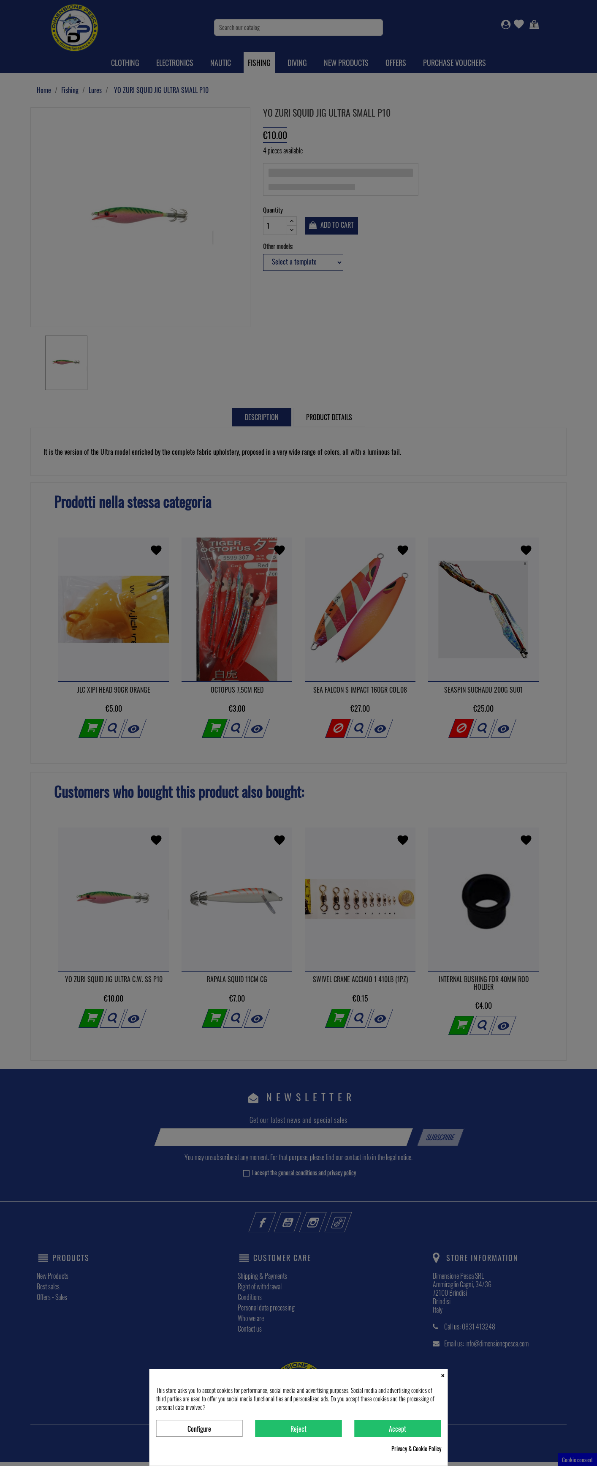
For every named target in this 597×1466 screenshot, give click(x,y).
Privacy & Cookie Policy (416, 1448)
